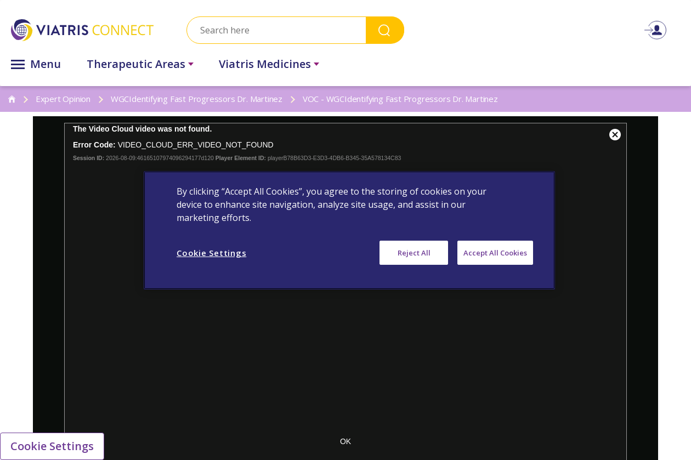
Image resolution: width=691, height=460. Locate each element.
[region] (349, 230)
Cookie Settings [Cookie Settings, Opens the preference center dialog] (211, 252)
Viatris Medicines (265, 63)
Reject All (414, 252)
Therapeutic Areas (136, 63)
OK (345, 441)
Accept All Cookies (495, 252)
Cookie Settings (52, 446)
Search (385, 29)
